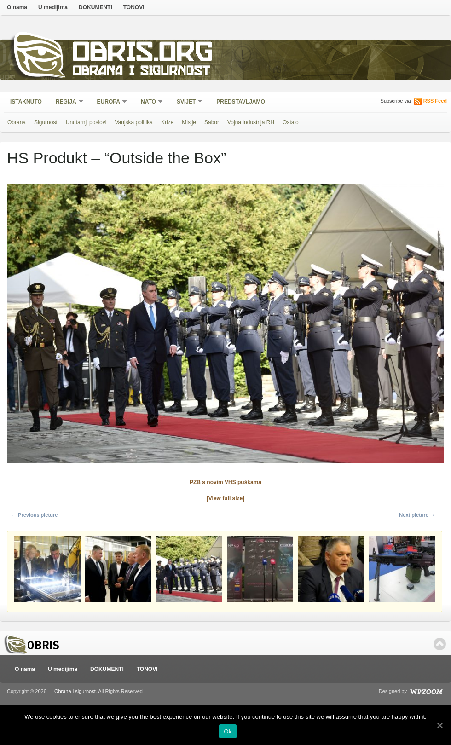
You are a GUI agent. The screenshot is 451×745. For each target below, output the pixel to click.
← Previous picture (35, 515)
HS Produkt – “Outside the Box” (116, 158)
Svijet (186, 102)
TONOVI (134, 7)
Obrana (16, 122)
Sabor (211, 122)
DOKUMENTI (95, 7)
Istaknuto (26, 101)
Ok (227, 731)
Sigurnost (46, 122)
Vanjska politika (134, 122)
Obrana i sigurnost (141, 72)
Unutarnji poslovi (86, 122)
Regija (66, 102)
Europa (109, 102)
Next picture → (417, 515)
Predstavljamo (240, 101)
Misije (189, 122)
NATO (149, 102)
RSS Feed (435, 101)
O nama (17, 7)
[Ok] (439, 725)
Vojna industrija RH (250, 122)
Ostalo (291, 122)
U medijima (53, 7)
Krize (167, 122)
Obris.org (143, 54)
